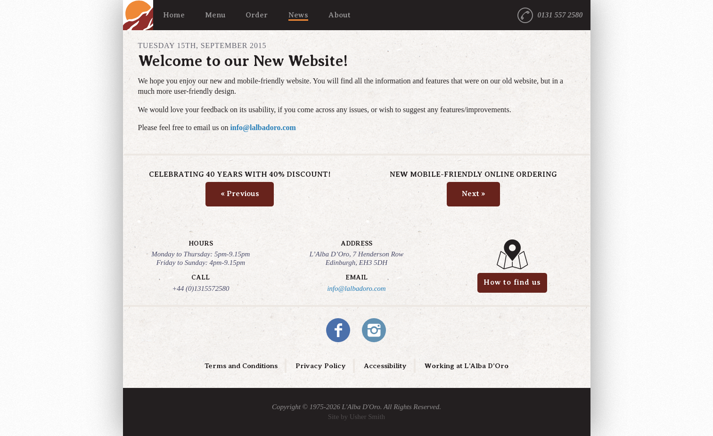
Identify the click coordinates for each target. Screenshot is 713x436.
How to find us (512, 282)
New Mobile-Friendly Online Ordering (473, 174)
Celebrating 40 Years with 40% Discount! (239, 174)
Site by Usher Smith (356, 416)
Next (473, 193)
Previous (240, 193)
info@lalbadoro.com (262, 127)
